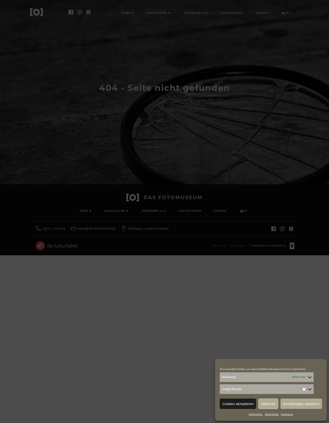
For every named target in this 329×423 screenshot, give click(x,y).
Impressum (287, 414)
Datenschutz (256, 414)
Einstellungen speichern (301, 404)
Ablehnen (268, 404)
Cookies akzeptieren (238, 404)
